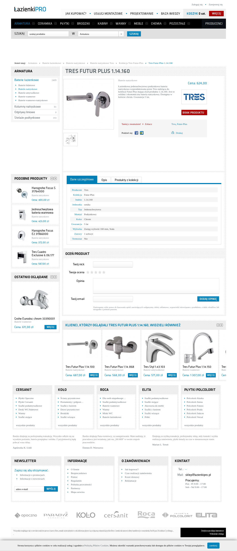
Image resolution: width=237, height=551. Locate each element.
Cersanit (24, 390)
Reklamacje (130, 480)
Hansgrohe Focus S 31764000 (44, 189)
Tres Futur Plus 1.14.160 (97, 71)
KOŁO (62, 390)
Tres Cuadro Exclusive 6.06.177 (43, 253)
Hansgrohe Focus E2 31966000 (42, 232)
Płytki (64, 23)
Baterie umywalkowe (28, 92)
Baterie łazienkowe (26, 80)
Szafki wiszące (67, 417)
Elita (146, 390)
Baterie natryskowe (27, 89)
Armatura (22, 23)
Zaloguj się (197, 4)
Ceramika (45, 23)
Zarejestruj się (216, 4)
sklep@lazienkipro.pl (198, 474)
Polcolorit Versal (195, 417)
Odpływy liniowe (24, 112)
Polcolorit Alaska (195, 398)
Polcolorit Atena (195, 402)
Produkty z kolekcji (126, 180)
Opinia (80, 281)
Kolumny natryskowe (27, 106)
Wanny (121, 23)
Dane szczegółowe (82, 179)
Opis (104, 180)
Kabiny (103, 23)
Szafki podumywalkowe (30, 405)
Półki (147, 417)
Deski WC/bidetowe (28, 409)
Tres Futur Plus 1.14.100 (80, 366)
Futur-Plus (182, 124)
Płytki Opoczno (26, 398)
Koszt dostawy (132, 477)
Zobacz (148, 124)
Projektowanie (141, 13)
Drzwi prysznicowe (70, 409)
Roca (104, 390)
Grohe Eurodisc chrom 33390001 (34, 318)
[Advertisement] (118, 49)
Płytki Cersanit (25, 402)
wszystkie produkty (25, 425)
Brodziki (83, 23)
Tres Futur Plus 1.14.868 (119, 366)
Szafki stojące (25, 417)
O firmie (75, 469)
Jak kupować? (76, 13)
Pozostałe (177, 23)
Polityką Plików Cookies (96, 545)
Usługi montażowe (108, 13)
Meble (138, 23)
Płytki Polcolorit (200, 390)
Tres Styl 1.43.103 (154, 366)
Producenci (214, 23)
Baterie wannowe (26, 96)
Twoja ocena (76, 272)
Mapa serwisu (77, 492)
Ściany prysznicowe (70, 398)
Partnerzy (75, 488)
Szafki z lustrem (68, 405)
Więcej (50, 327)
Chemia (156, 23)
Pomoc (74, 477)
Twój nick (78, 264)
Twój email (77, 299)
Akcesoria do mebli (154, 405)
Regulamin (76, 480)
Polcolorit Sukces (195, 413)
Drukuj (179, 133)
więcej (216, 13)
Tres (173, 124)
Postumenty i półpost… (72, 402)
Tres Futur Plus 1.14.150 (197, 366)
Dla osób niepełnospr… (114, 398)
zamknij (213, 545)
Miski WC (108, 413)
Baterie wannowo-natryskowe (33, 100)
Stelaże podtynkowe (27, 117)
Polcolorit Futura (195, 405)
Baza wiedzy (170, 13)
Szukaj (19, 33)
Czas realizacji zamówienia (138, 473)
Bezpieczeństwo (79, 473)
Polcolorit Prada (194, 409)
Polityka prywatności (81, 484)
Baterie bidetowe (26, 85)
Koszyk (192, 13)
